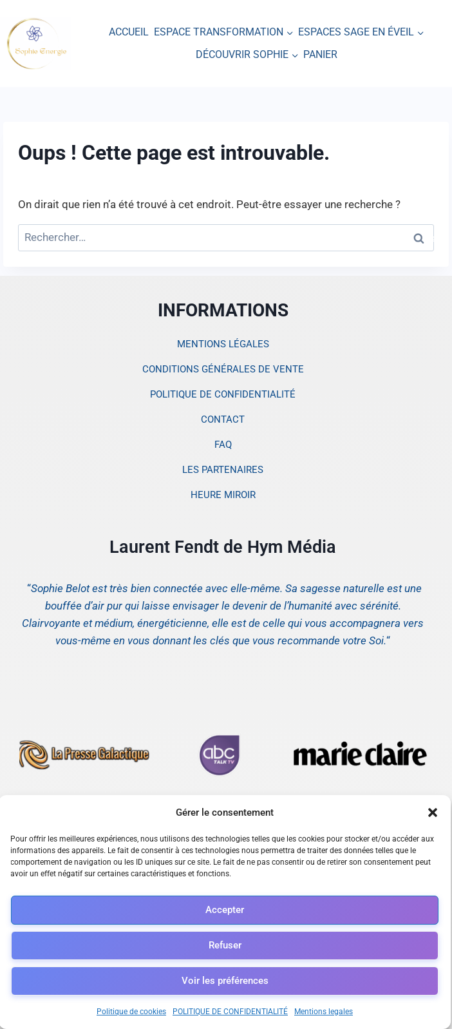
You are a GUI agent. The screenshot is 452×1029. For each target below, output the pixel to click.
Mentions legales (323, 1011)
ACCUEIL (129, 32)
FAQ (223, 444)
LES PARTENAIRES (222, 470)
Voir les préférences (225, 980)
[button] (432, 812)
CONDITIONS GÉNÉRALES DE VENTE (223, 369)
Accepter (224, 910)
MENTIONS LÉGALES (223, 344)
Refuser (225, 945)
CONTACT (223, 419)
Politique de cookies (131, 1011)
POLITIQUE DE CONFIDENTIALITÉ (230, 1011)
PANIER (320, 54)
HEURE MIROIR (223, 495)
